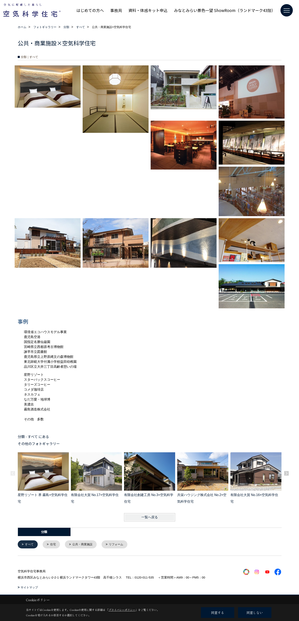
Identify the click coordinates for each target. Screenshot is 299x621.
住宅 (54, 544)
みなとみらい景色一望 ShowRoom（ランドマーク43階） (224, 10)
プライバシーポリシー (122, 610)
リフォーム (120, 544)
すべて (29, 544)
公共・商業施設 (85, 544)
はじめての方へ (90, 10)
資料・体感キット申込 (148, 10)
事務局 (116, 10)
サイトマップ (29, 587)
